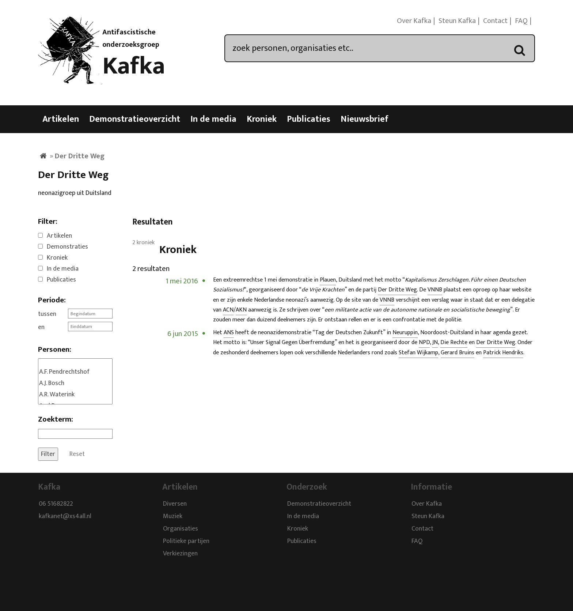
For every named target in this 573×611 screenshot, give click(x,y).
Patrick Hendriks (503, 353)
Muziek (172, 516)
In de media (213, 119)
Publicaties (308, 119)
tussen (47, 314)
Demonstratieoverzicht (134, 119)
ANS (229, 332)
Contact (495, 21)
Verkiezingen (180, 553)
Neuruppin (405, 332)
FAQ (521, 21)
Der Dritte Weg (397, 290)
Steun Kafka (457, 21)
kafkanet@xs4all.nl (65, 516)
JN (435, 342)
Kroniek (262, 119)
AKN (241, 310)
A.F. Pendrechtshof (75, 372)
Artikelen (60, 119)
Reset (77, 454)
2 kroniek (143, 243)
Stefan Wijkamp (418, 353)
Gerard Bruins (457, 353)
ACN (228, 310)
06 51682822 (56, 504)
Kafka (133, 66)
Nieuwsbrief (364, 119)
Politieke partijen (186, 541)
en (41, 327)
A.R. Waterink (75, 394)
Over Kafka (414, 21)
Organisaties (180, 529)
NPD (424, 342)
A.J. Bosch (75, 383)
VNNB (435, 290)
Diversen (175, 504)
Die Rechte (453, 342)
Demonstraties (67, 246)
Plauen (328, 280)
